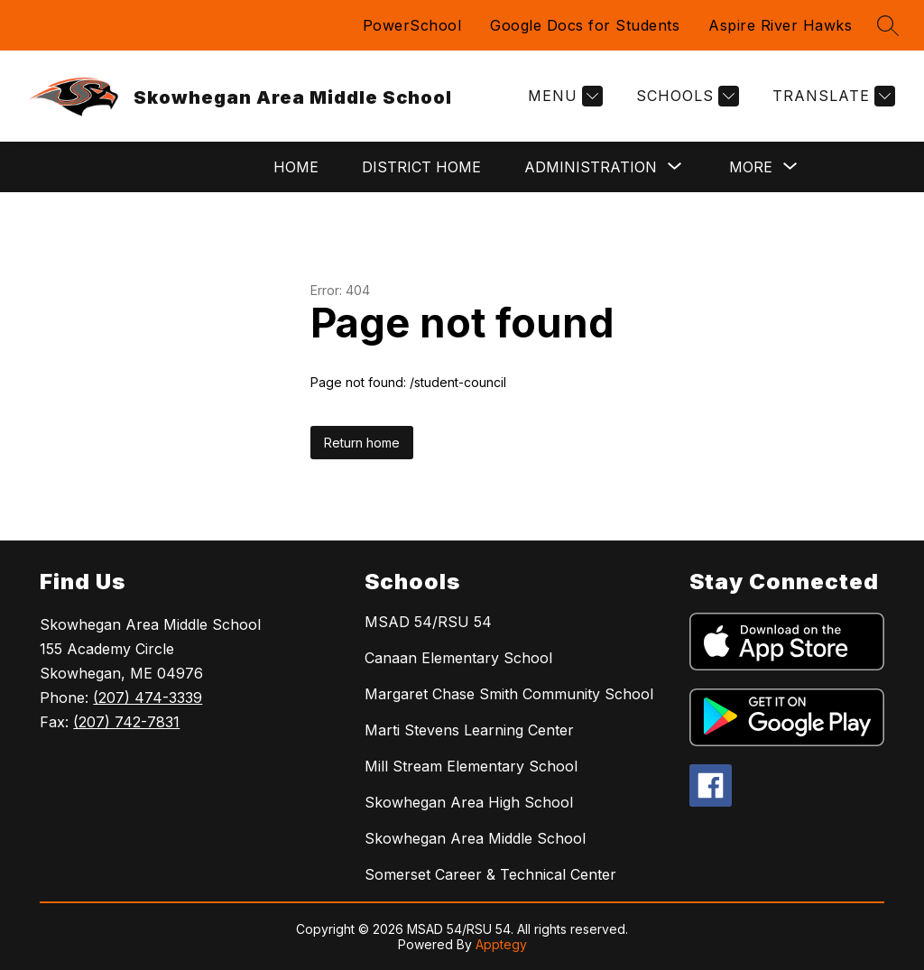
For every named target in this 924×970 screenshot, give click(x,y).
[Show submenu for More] (750, 167)
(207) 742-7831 (126, 722)
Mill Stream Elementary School (471, 766)
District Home (421, 167)
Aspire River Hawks (780, 25)
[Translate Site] (831, 96)
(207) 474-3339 (147, 697)
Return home (362, 442)
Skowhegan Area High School (469, 802)
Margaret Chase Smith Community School (509, 694)
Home (296, 167)
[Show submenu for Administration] (590, 167)
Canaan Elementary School (458, 658)
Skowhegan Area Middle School (475, 838)
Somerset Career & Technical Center (490, 874)
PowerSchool (412, 25)
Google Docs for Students (584, 25)
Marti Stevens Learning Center (469, 730)
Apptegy (501, 944)
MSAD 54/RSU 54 (428, 622)
